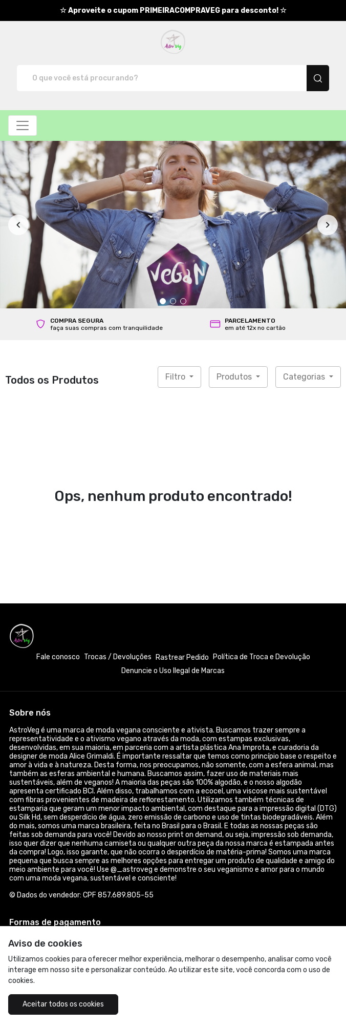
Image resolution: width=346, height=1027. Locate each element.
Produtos (235, 377)
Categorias (305, 377)
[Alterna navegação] (22, 125)
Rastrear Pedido (182, 657)
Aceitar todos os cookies (63, 1004)
